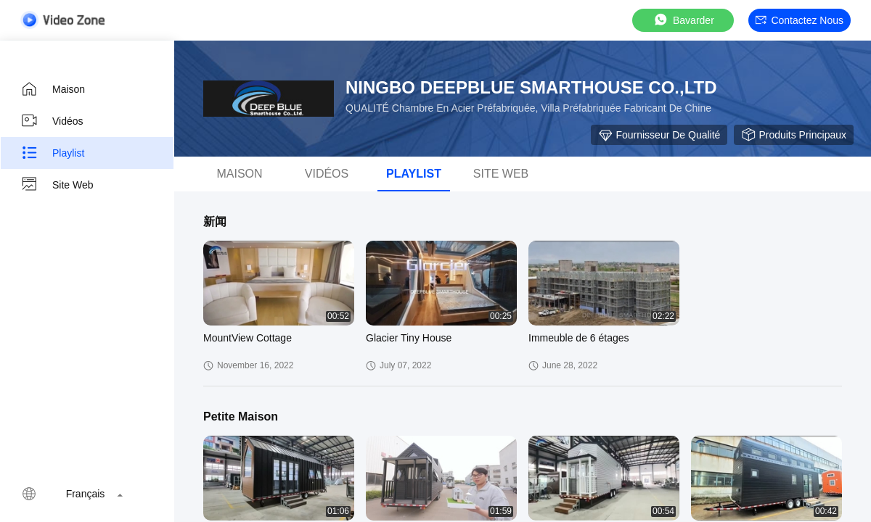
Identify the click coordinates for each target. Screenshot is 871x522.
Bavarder (683, 20)
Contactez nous (799, 20)
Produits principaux (793, 135)
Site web (57, 185)
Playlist (52, 153)
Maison (52, 89)
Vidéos (51, 121)
